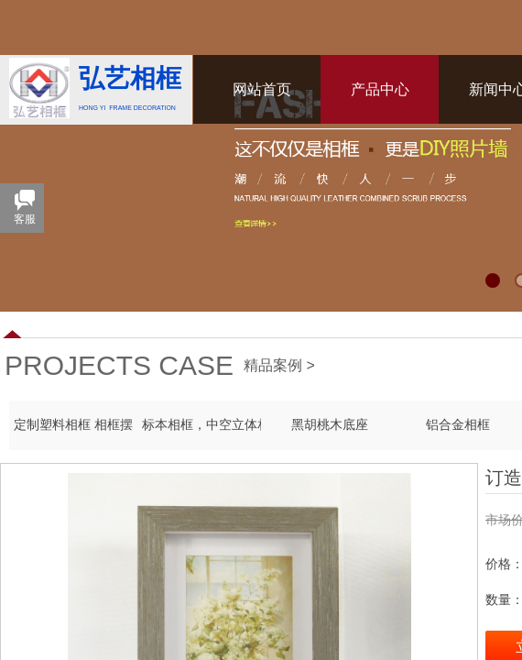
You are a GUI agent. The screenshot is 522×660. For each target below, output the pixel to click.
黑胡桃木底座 (329, 425)
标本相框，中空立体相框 (201, 425)
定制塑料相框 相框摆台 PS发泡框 (73, 425)
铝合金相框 (458, 425)
